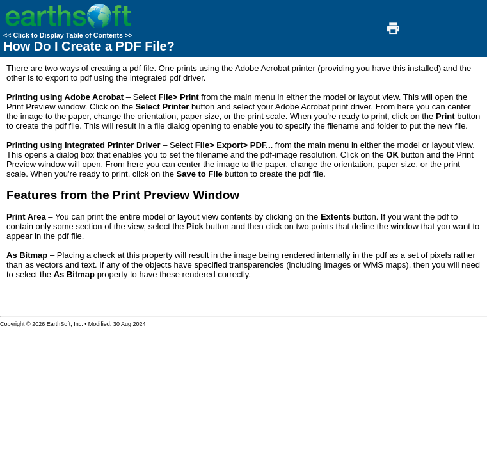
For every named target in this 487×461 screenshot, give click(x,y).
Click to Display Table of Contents (68, 35)
